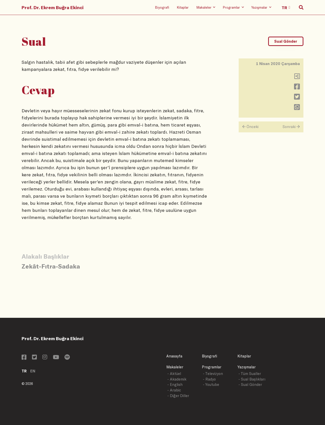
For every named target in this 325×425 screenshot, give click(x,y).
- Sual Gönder (250, 384)
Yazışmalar (246, 367)
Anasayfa (174, 356)
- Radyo (209, 379)
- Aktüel (174, 373)
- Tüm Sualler (249, 373)
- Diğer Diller (178, 395)
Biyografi (162, 7)
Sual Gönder (285, 41)
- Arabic (174, 390)
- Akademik (176, 379)
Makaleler (174, 367)
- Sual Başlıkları (251, 379)
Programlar (211, 367)
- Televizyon (213, 373)
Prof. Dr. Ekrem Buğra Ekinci (53, 7)
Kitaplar (183, 7)
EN (32, 371)
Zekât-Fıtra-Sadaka (51, 266)
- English (175, 384)
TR (24, 371)
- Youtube (211, 384)
